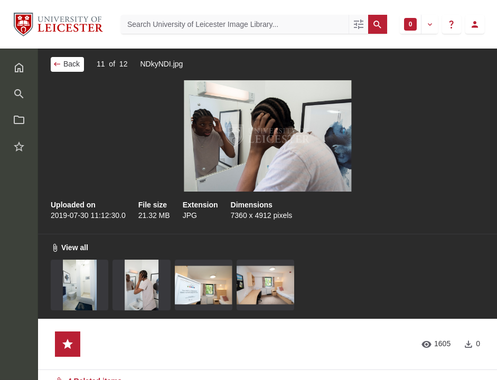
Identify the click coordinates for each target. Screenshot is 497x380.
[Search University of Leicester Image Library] (235, 24)
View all (69, 247)
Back (66, 64)
